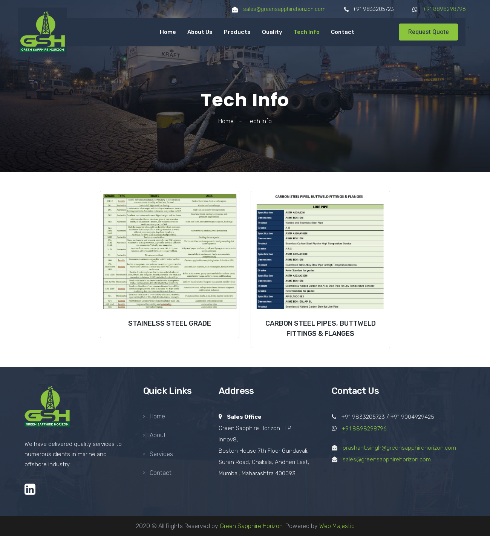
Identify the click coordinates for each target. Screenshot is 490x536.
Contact (342, 32)
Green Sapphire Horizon (251, 526)
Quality (272, 32)
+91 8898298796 (444, 9)
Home (168, 32)
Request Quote (428, 32)
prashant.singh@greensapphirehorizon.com (399, 447)
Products (237, 32)
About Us (200, 32)
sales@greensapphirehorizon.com (284, 9)
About (154, 435)
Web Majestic (337, 526)
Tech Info (307, 32)
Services (158, 454)
